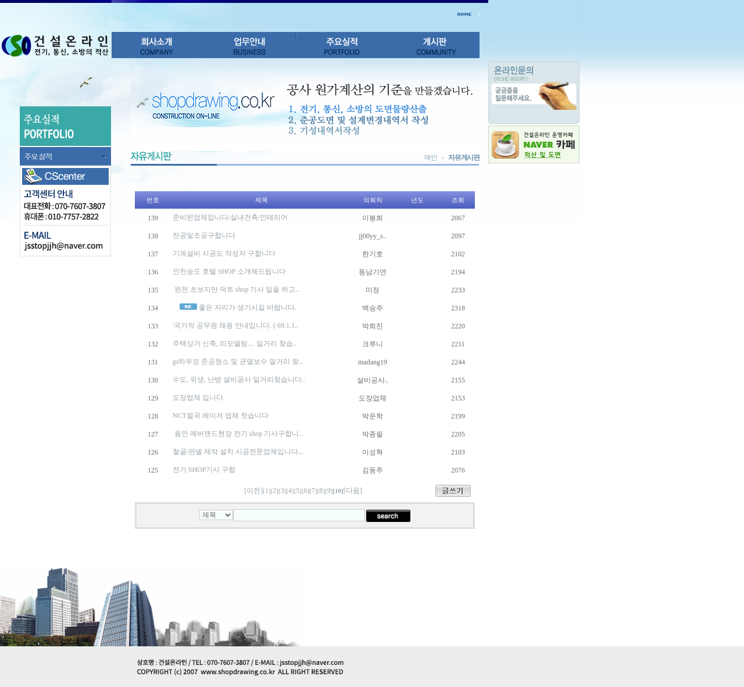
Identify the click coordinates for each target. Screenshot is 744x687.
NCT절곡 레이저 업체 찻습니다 (221, 416)
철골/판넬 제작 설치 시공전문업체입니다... (238, 452)
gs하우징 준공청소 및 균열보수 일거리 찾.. (238, 361)
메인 (430, 157)
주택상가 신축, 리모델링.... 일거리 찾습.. (234, 343)
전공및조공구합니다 (204, 235)
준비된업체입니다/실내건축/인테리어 (230, 217)
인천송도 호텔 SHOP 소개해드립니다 (229, 271)
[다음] (353, 490)
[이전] (253, 490)
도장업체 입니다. (199, 397)
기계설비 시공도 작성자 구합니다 (224, 253)
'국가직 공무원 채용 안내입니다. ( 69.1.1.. (235, 325)
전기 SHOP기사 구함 (204, 470)
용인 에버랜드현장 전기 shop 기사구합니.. (238, 434)
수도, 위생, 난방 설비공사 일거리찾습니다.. (239, 379)
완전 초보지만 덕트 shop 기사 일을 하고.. (236, 289)
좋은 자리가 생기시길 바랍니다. (247, 307)
